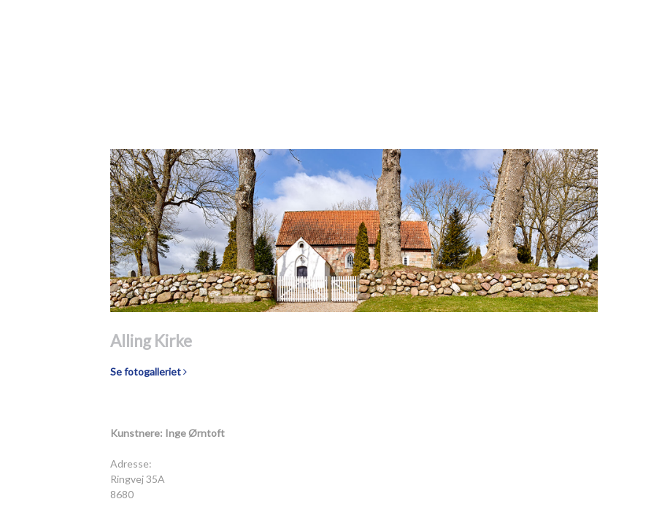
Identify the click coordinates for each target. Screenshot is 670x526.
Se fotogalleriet (148, 371)
